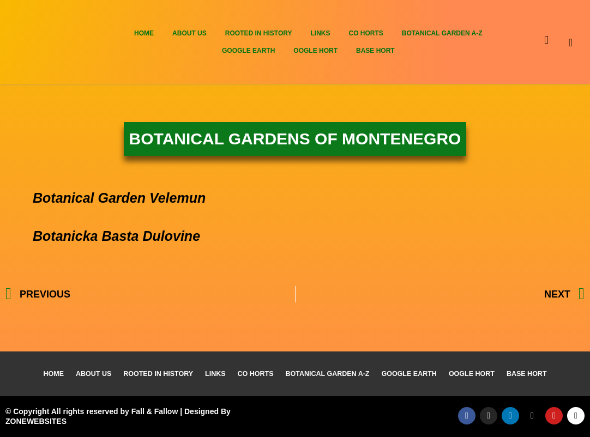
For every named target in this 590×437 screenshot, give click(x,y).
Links (320, 33)
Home (144, 33)
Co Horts (365, 33)
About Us (189, 33)
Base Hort (375, 50)
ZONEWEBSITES (36, 421)
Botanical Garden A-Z (442, 33)
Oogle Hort (315, 50)
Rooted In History (258, 33)
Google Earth (248, 50)
